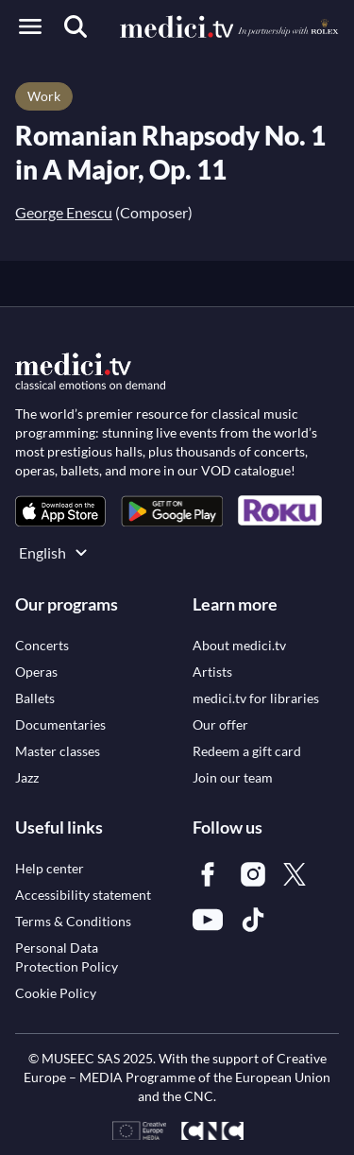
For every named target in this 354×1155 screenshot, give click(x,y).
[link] (60, 510)
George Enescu (63, 212)
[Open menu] (30, 26)
